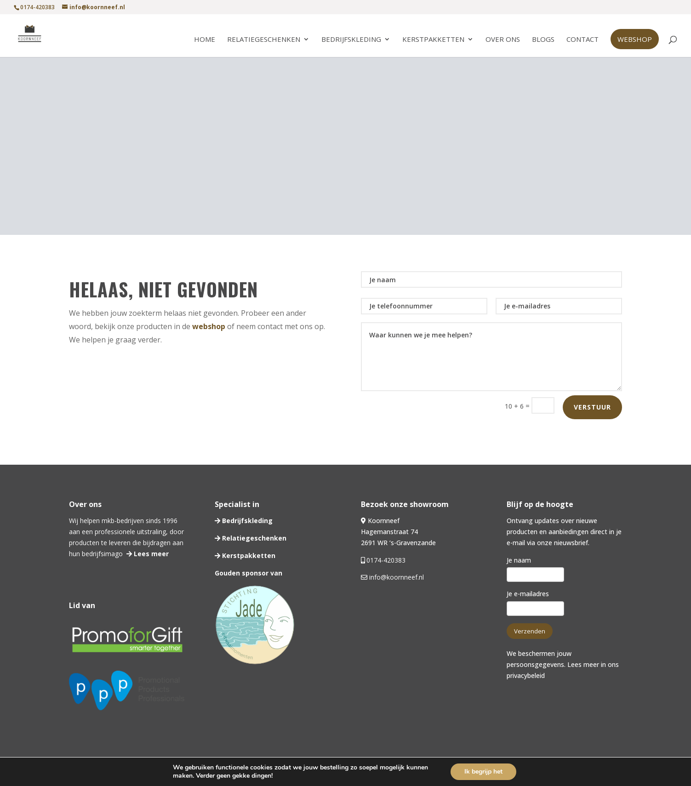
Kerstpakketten (433, 40)
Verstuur (592, 407)
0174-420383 (385, 560)
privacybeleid (526, 675)
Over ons (502, 40)
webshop (208, 326)
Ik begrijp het (483, 771)
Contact (582, 40)
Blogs (543, 40)
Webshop (634, 39)
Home (204, 40)
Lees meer (150, 553)
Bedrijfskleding (351, 40)
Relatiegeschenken (263, 40)
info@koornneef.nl (395, 577)
